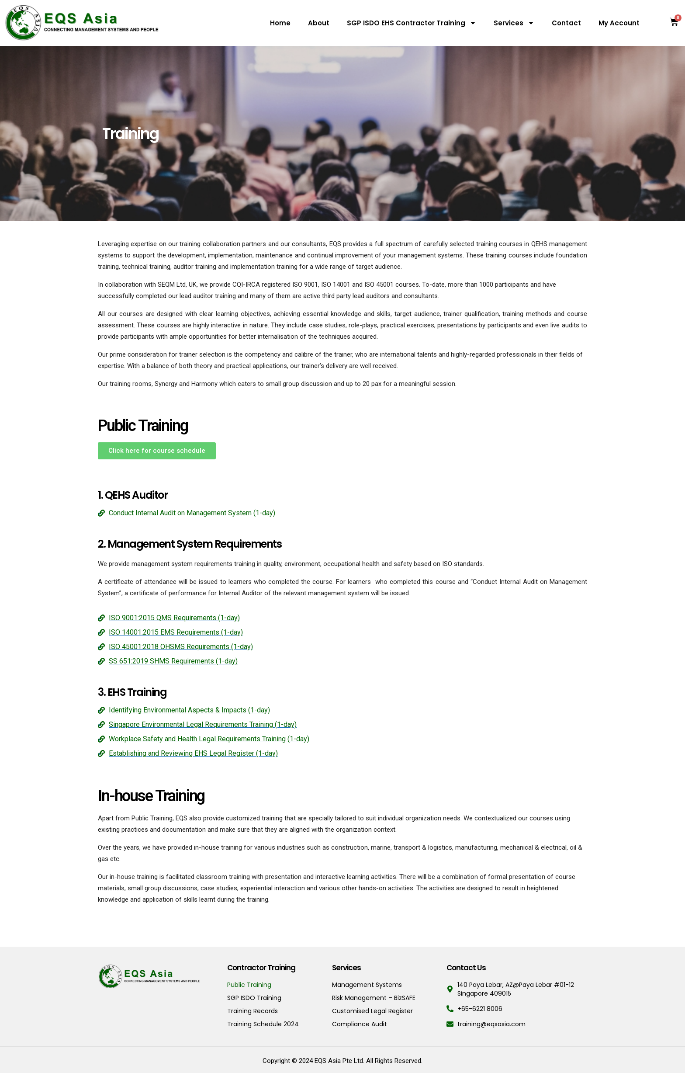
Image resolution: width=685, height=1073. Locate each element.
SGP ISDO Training (254, 997)
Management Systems (367, 984)
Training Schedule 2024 (263, 1024)
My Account (619, 23)
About (318, 23)
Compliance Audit (359, 1024)
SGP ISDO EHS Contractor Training (411, 23)
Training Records (252, 1011)
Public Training (249, 984)
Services (514, 23)
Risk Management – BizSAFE (373, 997)
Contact (566, 23)
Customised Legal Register (372, 1011)
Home (280, 23)
